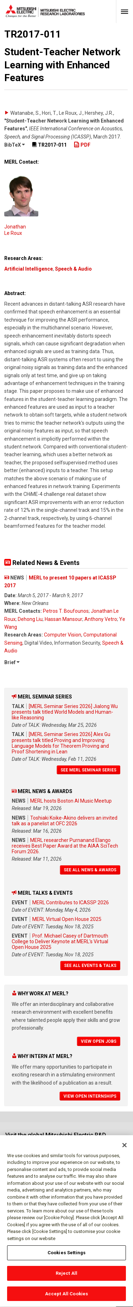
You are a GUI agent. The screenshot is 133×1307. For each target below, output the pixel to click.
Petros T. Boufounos (66, 611)
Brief (12, 662)
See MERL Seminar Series (88, 770)
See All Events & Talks (90, 965)
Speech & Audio (73, 269)
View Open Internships (89, 1096)
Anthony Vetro (100, 619)
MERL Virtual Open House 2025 (66, 919)
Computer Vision (62, 635)
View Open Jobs (98, 1041)
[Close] (124, 1148)
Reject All (66, 1276)
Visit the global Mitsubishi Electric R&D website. (55, 1138)
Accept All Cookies (66, 1297)
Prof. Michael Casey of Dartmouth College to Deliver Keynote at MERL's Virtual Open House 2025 (60, 941)
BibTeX (14, 145)
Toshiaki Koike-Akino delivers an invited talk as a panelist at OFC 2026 (64, 820)
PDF (82, 145)
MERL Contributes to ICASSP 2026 (70, 902)
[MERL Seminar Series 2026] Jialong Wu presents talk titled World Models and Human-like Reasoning (65, 711)
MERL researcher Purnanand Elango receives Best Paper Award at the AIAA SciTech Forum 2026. (65, 845)
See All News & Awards (90, 869)
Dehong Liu (30, 619)
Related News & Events (41, 562)
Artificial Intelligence (28, 269)
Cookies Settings (66, 1256)
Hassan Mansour (63, 619)
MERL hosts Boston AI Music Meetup (71, 801)
